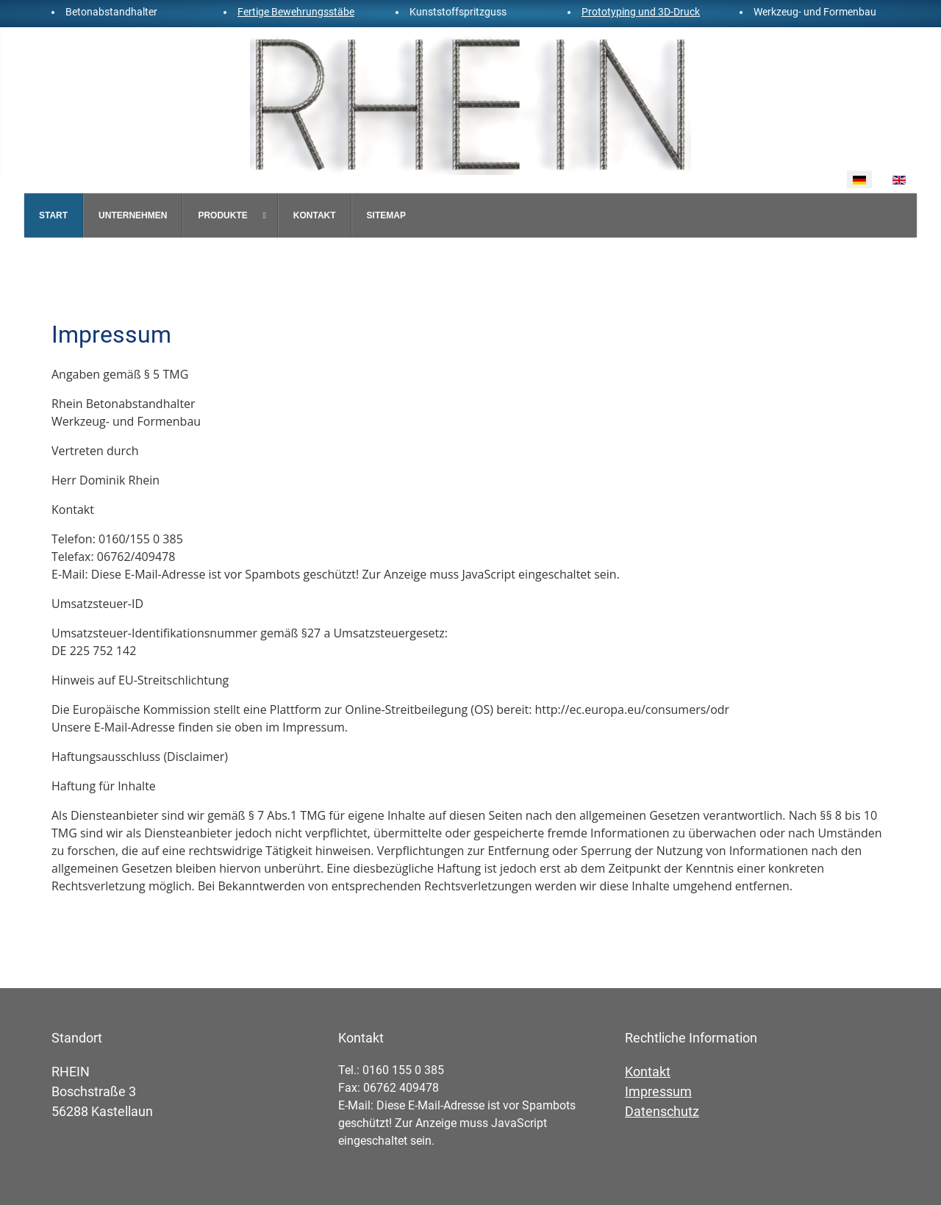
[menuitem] (53, 215)
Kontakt (647, 1071)
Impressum (658, 1091)
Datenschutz (662, 1111)
